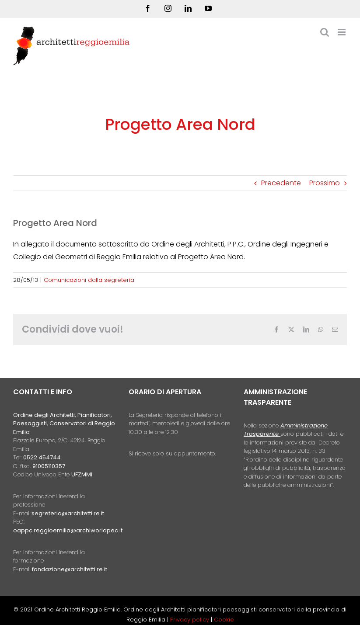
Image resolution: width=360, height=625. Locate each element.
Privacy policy (190, 619)
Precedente (281, 183)
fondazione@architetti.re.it (69, 569)
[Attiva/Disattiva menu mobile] (342, 32)
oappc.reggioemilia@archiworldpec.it (67, 530)
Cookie (224, 619)
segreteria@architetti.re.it (67, 513)
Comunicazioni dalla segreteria (89, 280)
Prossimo (324, 183)
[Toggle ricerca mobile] (324, 32)
